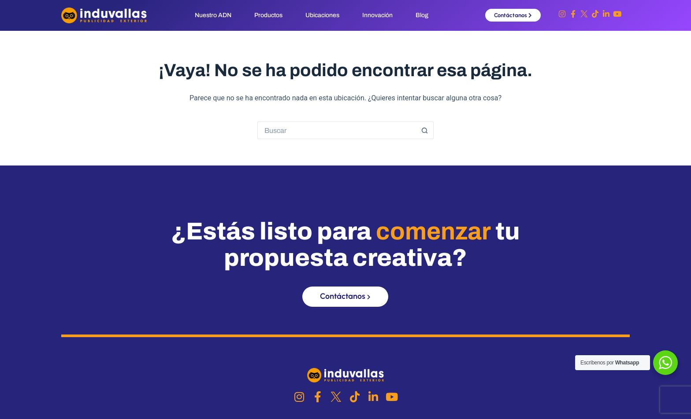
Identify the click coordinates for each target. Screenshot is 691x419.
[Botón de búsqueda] (425, 130)
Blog (422, 15)
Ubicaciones (322, 15)
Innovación (377, 15)
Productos (268, 15)
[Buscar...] (336, 130)
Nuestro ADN (213, 15)
